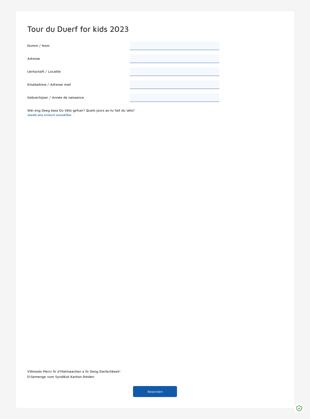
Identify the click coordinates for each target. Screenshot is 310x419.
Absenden (148, 390)
